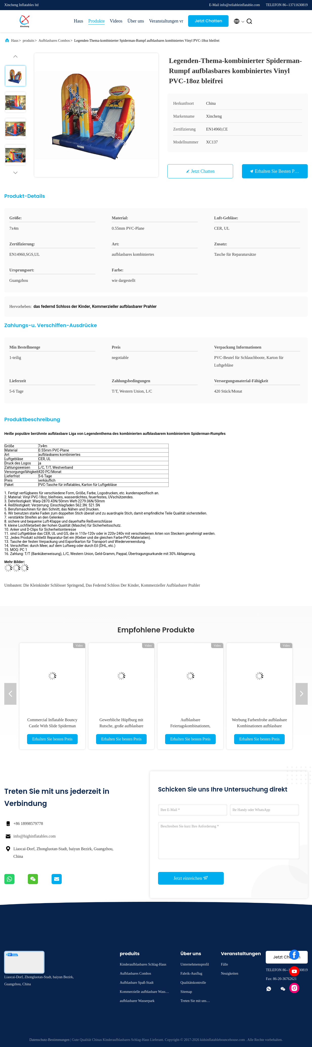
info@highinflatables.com (34, 836)
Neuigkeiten (229, 973)
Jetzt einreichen (191, 878)
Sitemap (186, 992)
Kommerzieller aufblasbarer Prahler (170, 585)
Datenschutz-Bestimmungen (49, 1040)
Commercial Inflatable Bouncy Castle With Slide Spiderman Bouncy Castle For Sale (52, 726)
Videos (116, 21)
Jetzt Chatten (208, 21)
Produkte (96, 21)
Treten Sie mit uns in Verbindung (195, 1001)
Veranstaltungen (161, 21)
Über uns (135, 21)
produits (28, 40)
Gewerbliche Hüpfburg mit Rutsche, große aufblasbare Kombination (121, 726)
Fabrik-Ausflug (191, 973)
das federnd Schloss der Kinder (112, 585)
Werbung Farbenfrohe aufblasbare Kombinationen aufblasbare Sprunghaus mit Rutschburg (259, 726)
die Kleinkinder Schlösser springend (53, 585)
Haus (78, 21)
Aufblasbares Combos (54, 40)
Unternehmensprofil (195, 964)
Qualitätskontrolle (193, 983)
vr (181, 21)
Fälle (224, 964)
